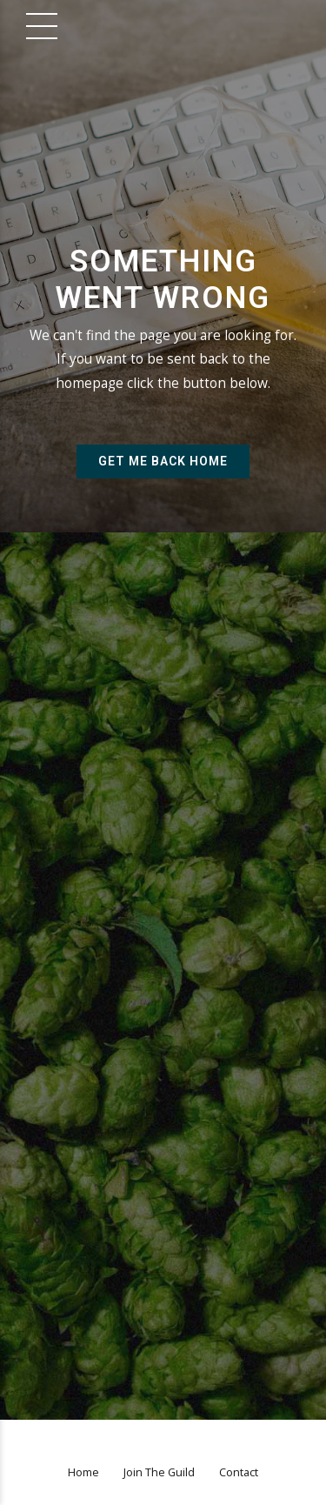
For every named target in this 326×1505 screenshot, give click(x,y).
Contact (238, 1472)
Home (83, 1472)
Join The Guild (159, 1472)
